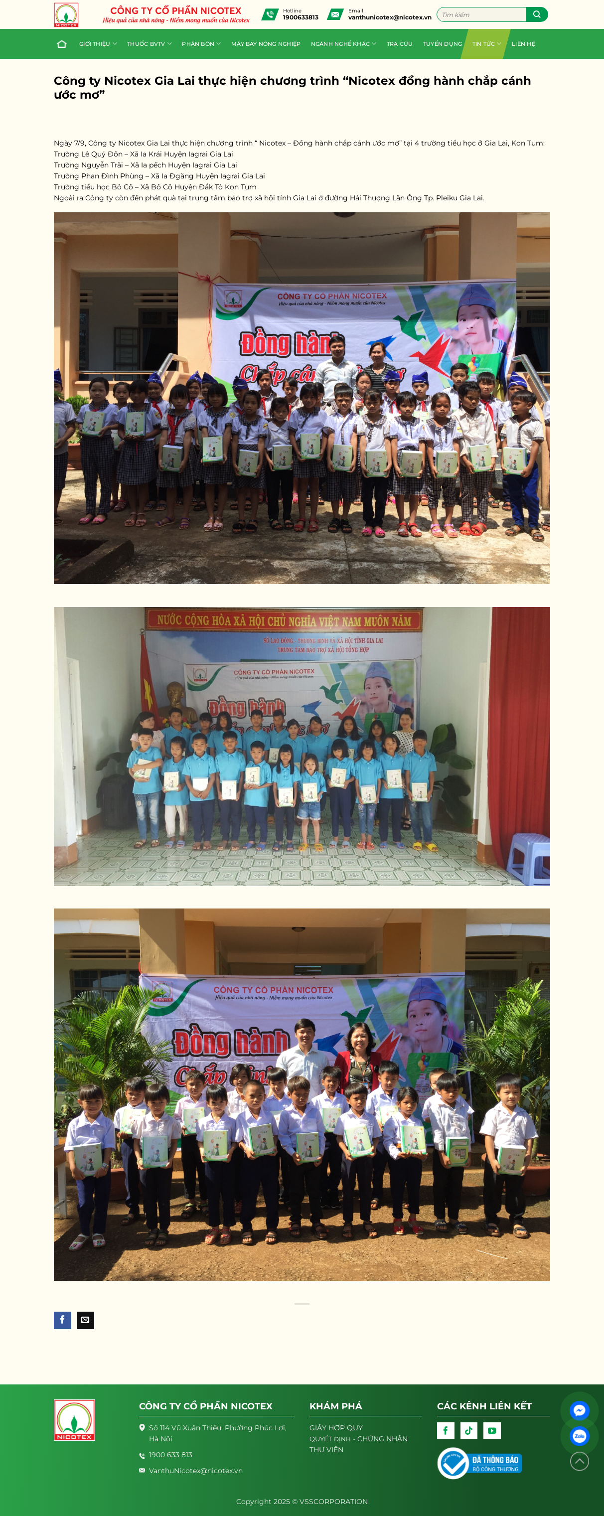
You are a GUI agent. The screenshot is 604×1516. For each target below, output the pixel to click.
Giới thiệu (98, 43)
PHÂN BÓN (201, 43)
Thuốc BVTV (149, 43)
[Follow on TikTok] (468, 1430)
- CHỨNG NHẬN (358, 1439)
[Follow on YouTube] (491, 1430)
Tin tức (487, 43)
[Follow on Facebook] (445, 1430)
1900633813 (300, 17)
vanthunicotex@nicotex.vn (390, 17)
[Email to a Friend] (85, 1320)
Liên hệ (523, 43)
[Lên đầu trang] (579, 1461)
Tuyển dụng (442, 43)
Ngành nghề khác (344, 43)
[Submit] (537, 14)
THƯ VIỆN (326, 1450)
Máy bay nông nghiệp (266, 43)
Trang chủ (59, 44)
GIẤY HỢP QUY (336, 1428)
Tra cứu (400, 43)
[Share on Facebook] (62, 1320)
